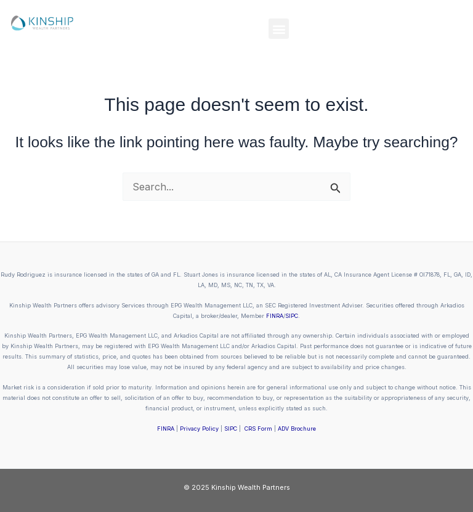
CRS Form (258, 428)
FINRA (274, 315)
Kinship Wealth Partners (250, 487)
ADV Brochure (297, 428)
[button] (279, 28)
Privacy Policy (199, 428)
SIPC (291, 315)
